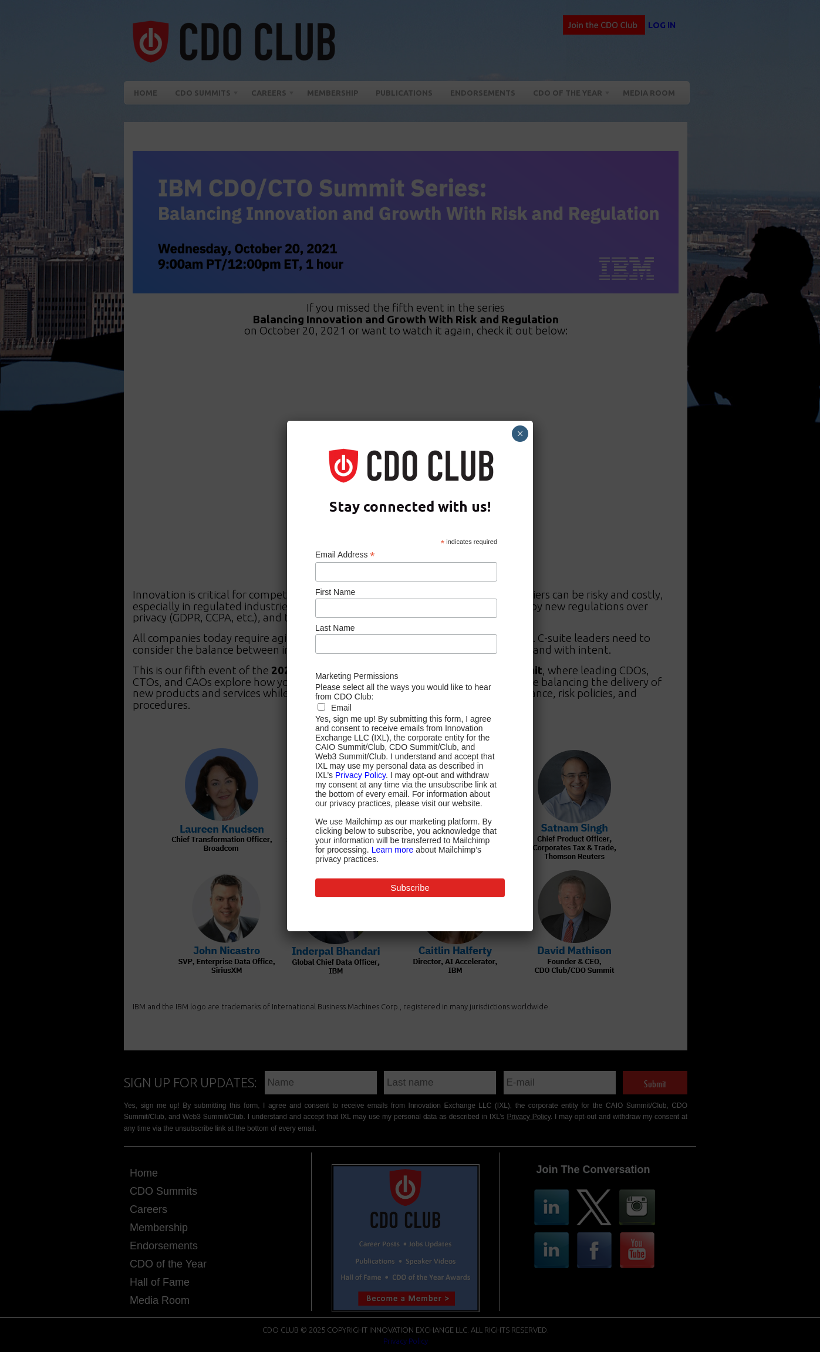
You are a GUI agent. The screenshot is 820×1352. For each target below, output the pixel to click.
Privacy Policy (360, 775)
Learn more (393, 849)
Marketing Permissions (357, 676)
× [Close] (520, 433)
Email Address (345, 554)
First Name (335, 592)
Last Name (335, 628)
